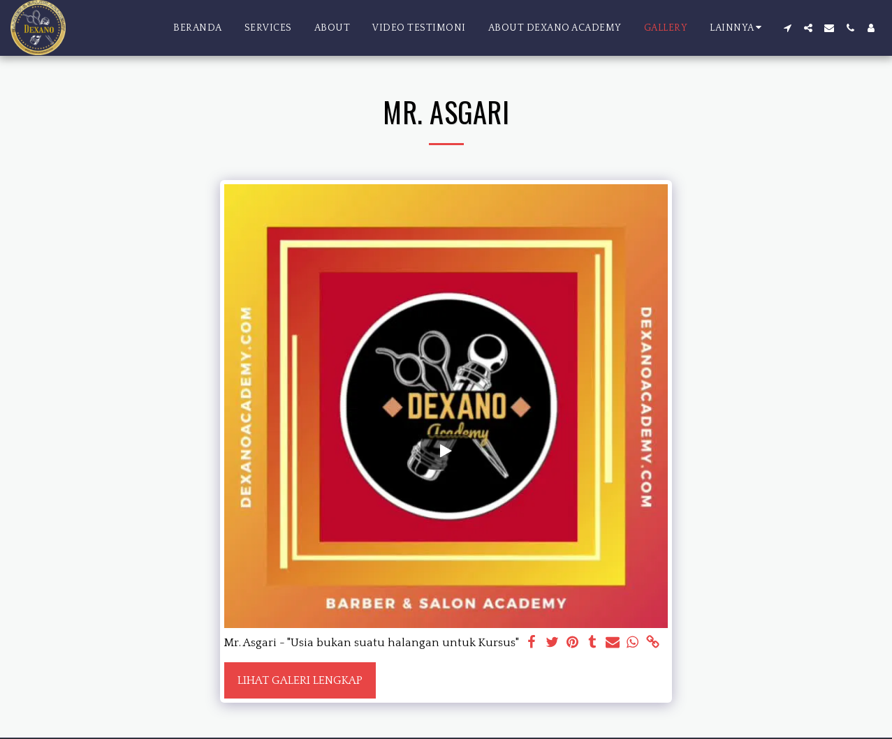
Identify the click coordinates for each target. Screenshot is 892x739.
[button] (787, 28)
